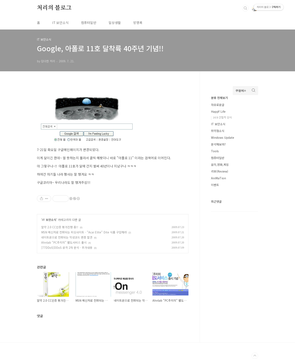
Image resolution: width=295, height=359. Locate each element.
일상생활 (115, 22)
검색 (245, 8)
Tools (215, 151)
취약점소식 (217, 131)
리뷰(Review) (219, 171)
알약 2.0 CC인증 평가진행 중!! (59, 227)
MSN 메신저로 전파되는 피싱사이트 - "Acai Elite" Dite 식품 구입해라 (84, 232)
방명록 (137, 22)
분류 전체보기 (219, 98)
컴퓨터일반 (88, 22)
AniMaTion (218, 178)
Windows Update (222, 137)
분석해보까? (218, 144)
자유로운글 (217, 105)
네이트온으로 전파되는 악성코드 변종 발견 (66, 237)
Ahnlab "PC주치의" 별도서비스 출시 (64, 242)
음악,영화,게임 (220, 164)
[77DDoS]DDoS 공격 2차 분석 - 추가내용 (66, 247)
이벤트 (215, 185)
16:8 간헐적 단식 (222, 117)
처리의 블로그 (54, 8)
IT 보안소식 (60, 22)
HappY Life (218, 111)
